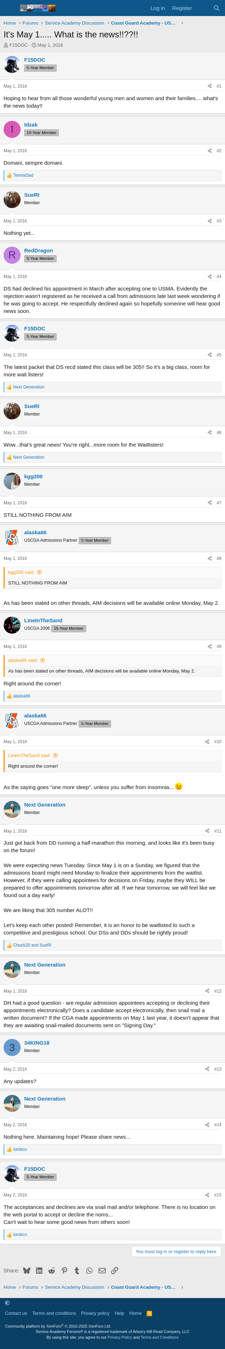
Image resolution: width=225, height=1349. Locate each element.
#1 (219, 86)
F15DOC (19, 45)
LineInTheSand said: (29, 755)
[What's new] (202, 8)
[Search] (217, 8)
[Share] (209, 86)
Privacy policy (95, 1313)
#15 (217, 1195)
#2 (219, 150)
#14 (217, 1124)
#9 (219, 646)
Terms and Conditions (159, 1337)
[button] (7, 1303)
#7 (219, 502)
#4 (219, 276)
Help (119, 1313)
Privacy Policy (120, 1337)
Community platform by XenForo (58, 1326)
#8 (219, 558)
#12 (217, 991)
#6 (219, 432)
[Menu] (9, 8)
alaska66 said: (23, 660)
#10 (217, 741)
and (32, 945)
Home (135, 1313)
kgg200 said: (21, 572)
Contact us (16, 1313)
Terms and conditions (54, 1313)
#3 (219, 220)
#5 (219, 354)
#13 (217, 1069)
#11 (217, 831)
